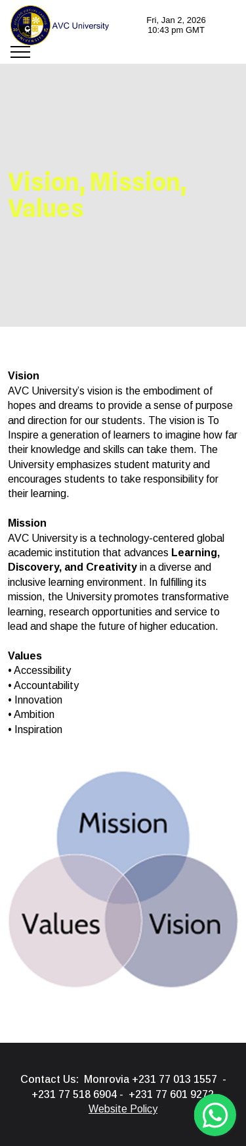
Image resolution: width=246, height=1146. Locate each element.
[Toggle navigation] (20, 52)
